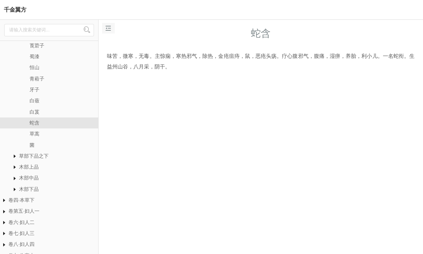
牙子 (34, 89)
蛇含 (34, 123)
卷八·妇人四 (21, 244)
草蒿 (34, 134)
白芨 (34, 112)
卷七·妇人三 (21, 233)
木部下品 (29, 189)
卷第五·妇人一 (23, 211)
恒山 (34, 67)
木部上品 (29, 167)
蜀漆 (34, 56)
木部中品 (29, 178)
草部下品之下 (34, 156)
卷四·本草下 (21, 200)
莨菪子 (37, 45)
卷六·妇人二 (21, 222)
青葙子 (37, 78)
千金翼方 (15, 10)
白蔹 (34, 100)
